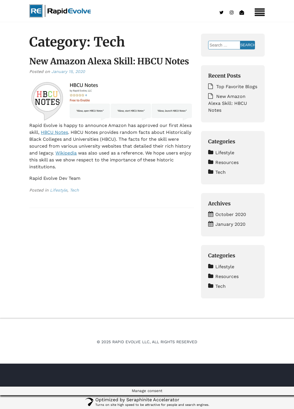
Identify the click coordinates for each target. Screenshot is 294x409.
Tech (74, 190)
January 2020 (230, 224)
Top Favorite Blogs (236, 86)
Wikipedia (66, 153)
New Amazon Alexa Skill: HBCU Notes (109, 61)
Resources (227, 162)
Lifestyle (58, 190)
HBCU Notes (54, 132)
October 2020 (230, 214)
